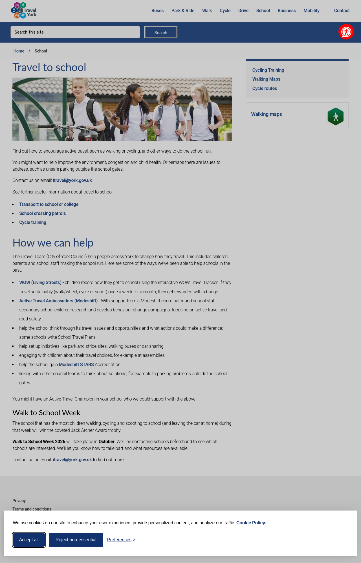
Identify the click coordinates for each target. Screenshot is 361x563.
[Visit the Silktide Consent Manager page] (345, 539)
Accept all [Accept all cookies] (29, 539)
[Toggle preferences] (121, 539)
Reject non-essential (76, 539)
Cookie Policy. (251, 522)
